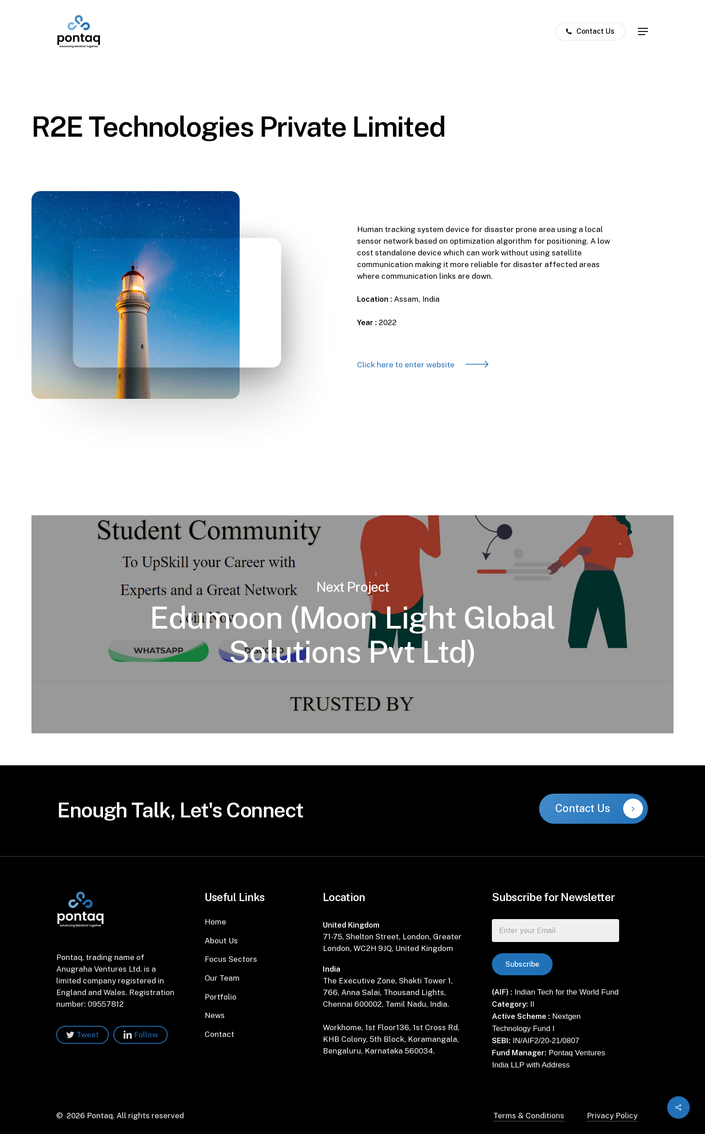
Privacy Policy (612, 1115)
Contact (219, 1034)
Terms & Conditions (528, 1115)
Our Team (222, 977)
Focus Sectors (231, 959)
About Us (221, 940)
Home (215, 921)
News (215, 1015)
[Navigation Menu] (643, 31)
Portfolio (220, 996)
